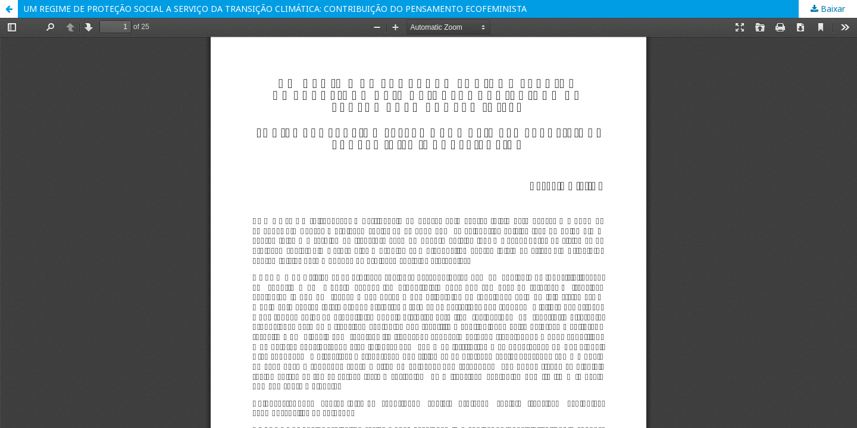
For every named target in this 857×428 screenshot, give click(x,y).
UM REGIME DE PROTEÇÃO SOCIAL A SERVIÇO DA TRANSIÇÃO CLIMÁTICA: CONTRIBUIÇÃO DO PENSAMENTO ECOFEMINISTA (275, 8)
